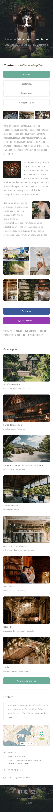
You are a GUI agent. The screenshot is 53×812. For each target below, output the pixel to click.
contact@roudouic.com (19, 777)
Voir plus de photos (26, 680)
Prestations (26, 83)
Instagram (27, 320)
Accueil (26, 74)
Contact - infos (26, 102)
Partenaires (26, 93)
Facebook (26, 311)
